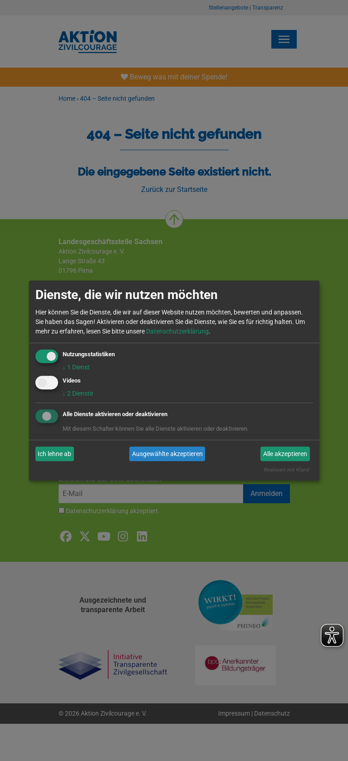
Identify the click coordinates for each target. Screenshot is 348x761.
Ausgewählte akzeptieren (167, 453)
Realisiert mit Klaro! (286, 470)
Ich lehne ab (54, 453)
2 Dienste (78, 394)
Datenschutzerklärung (177, 331)
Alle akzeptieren (285, 453)
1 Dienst (76, 367)
